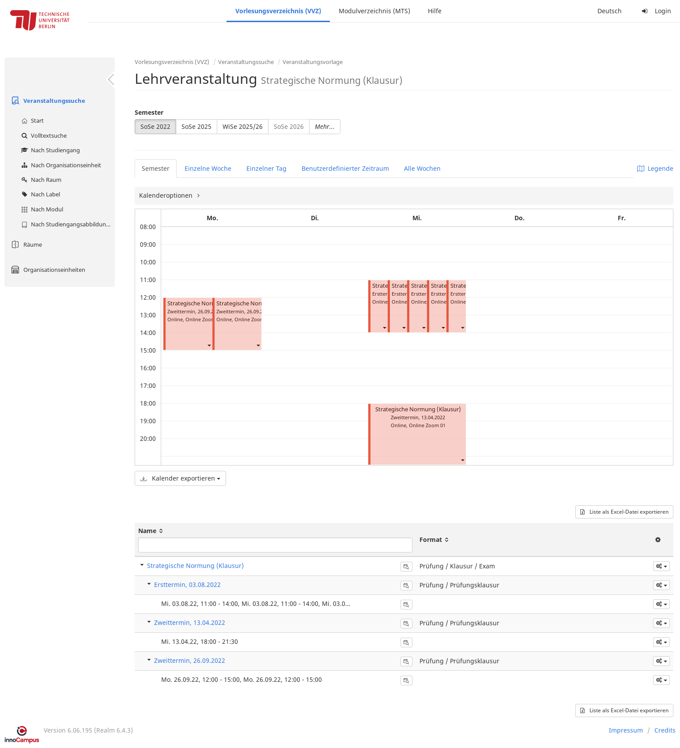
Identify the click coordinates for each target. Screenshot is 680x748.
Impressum (626, 730)
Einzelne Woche (208, 168)
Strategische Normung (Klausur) (210, 303)
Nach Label (39, 194)
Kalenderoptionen (166, 195)
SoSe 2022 (155, 126)
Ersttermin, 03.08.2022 (187, 584)
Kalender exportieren (180, 478)
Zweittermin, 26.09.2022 (189, 660)
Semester (149, 112)
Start (31, 120)
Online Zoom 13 (252, 319)
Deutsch (609, 11)
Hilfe (435, 11)
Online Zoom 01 (427, 425)
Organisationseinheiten (47, 270)
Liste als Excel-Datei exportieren (624, 511)
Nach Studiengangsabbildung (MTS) (67, 224)
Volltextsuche (43, 135)
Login (655, 11)
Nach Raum (40, 180)
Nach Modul (41, 209)
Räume (25, 244)
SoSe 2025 (196, 126)
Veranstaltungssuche (47, 101)
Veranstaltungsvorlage (313, 62)
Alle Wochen (422, 168)
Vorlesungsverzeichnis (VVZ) (278, 11)
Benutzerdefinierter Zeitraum (345, 168)
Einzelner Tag (266, 168)
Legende (655, 168)
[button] (209, 345)
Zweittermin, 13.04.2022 (189, 622)
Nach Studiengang (49, 150)
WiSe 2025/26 (243, 126)
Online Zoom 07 (203, 319)
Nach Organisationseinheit (60, 165)
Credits (665, 730)
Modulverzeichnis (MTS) (374, 11)
